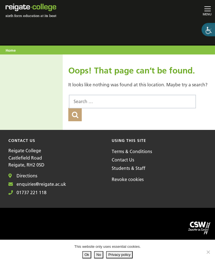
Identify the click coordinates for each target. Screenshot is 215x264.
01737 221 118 (27, 192)
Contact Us (123, 160)
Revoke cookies (128, 179)
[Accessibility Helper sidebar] (208, 29)
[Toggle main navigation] (178, 10)
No (98, 255)
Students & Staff (128, 168)
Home (11, 50)
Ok (87, 255)
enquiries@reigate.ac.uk (37, 184)
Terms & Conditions (132, 151)
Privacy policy (119, 255)
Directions (22, 176)
